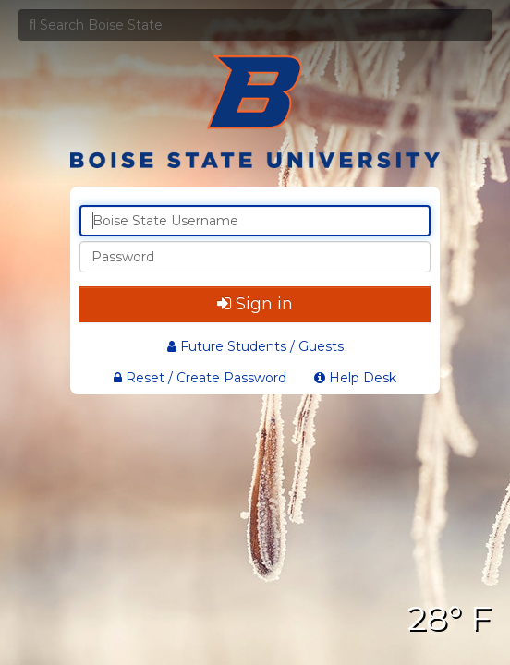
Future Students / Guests (255, 346)
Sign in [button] (255, 304)
